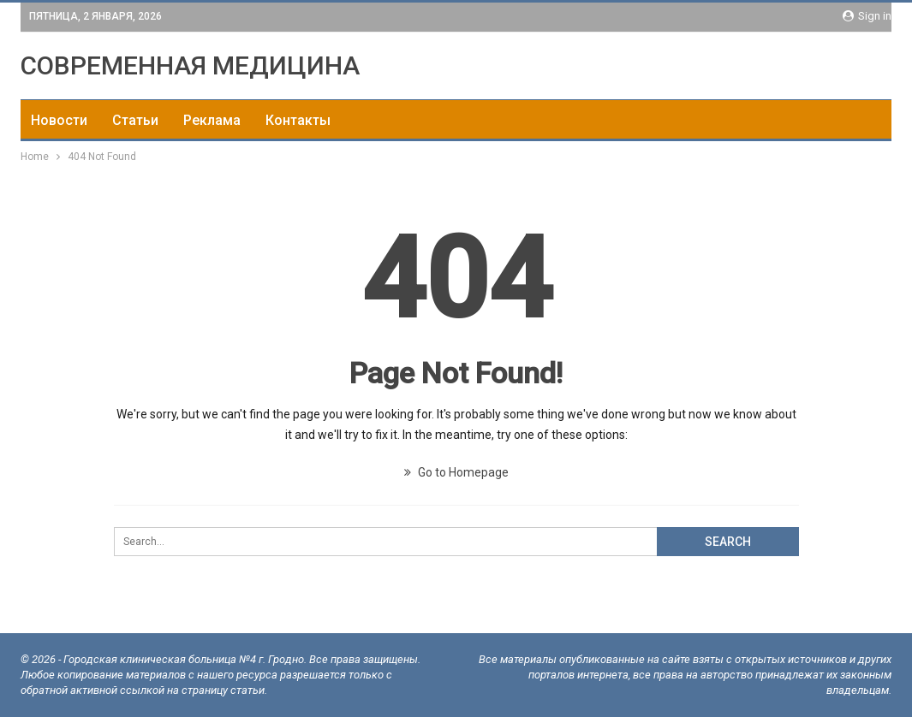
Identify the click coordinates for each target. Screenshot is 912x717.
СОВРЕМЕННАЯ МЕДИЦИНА (190, 65)
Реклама (212, 120)
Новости (59, 120)
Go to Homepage (456, 472)
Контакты (298, 120)
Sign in (867, 15)
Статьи (135, 120)
